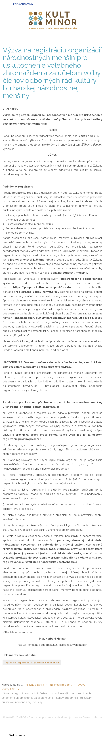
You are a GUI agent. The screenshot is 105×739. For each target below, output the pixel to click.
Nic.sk (98, 717)
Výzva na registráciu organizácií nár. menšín (32, 662)
